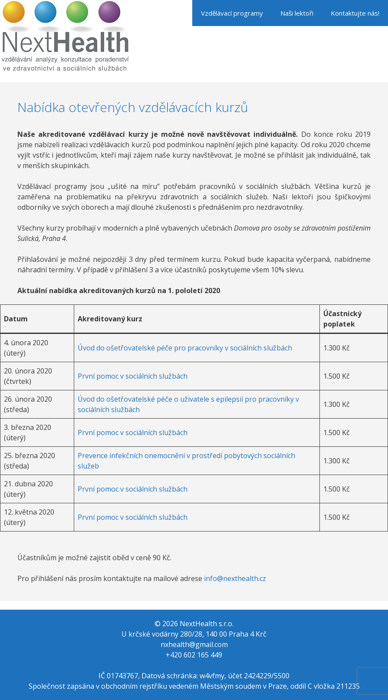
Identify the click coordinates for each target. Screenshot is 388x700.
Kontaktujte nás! (355, 13)
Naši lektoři (296, 13)
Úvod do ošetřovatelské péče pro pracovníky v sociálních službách (185, 348)
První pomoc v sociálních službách (132, 376)
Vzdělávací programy (232, 13)
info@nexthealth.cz (235, 578)
